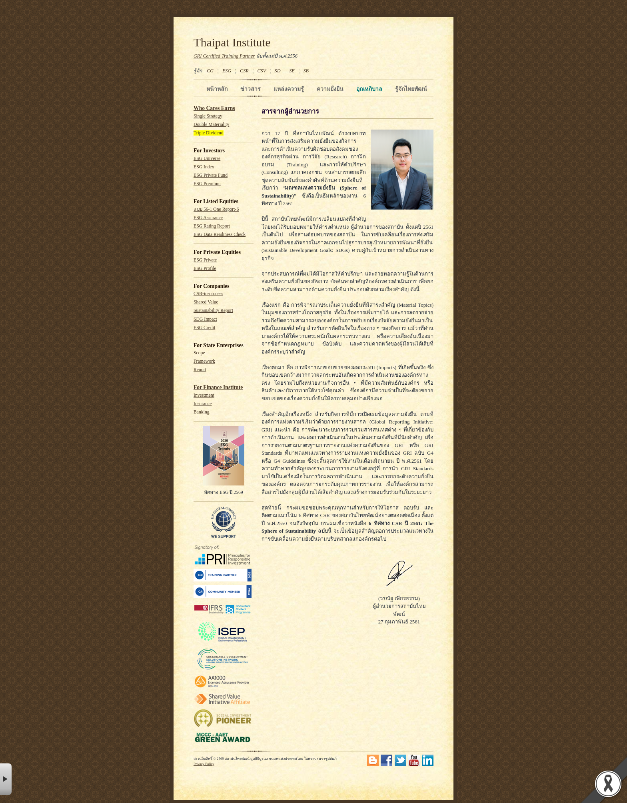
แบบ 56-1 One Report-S (216, 209)
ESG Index (204, 167)
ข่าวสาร (250, 89)
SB (306, 71)
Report (200, 369)
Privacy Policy (204, 764)
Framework (204, 361)
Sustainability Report (213, 310)
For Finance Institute (218, 387)
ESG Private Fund (211, 175)
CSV (261, 71)
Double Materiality (211, 124)
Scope (199, 353)
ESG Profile (205, 268)
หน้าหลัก (217, 89)
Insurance (203, 403)
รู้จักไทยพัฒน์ (411, 89)
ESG (226, 71)
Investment (204, 395)
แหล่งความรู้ (289, 89)
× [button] (6, 779)
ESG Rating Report (212, 226)
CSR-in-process (208, 293)
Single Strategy (208, 116)
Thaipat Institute (232, 42)
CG (210, 71)
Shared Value (206, 302)
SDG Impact (205, 319)
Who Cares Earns (214, 108)
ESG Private (205, 260)
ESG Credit (204, 327)
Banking (202, 412)
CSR (244, 71)
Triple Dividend (209, 133)
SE (292, 71)
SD (278, 71)
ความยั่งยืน (330, 89)
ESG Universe (207, 158)
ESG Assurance (208, 217)
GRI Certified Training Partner (224, 56)
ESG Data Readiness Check (220, 234)
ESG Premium (207, 183)
